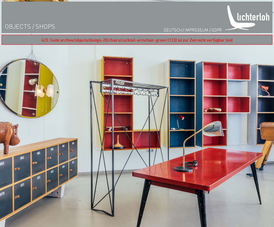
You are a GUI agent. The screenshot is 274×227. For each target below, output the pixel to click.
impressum (196, 29)
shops (45, 26)
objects (18, 26)
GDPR (216, 29)
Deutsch (173, 29)
